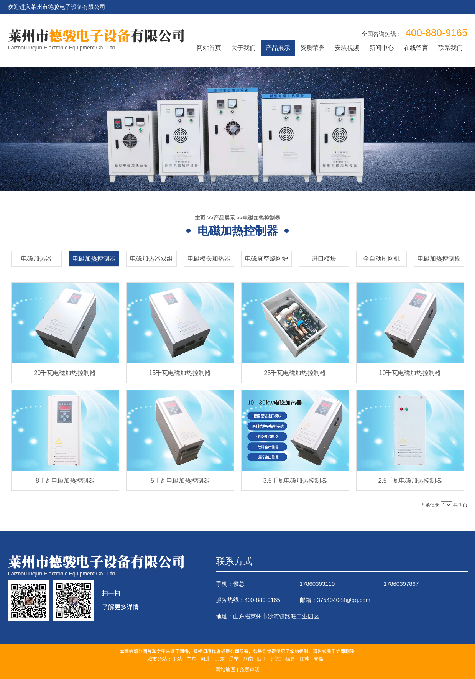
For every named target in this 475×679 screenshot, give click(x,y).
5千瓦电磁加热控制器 (180, 480)
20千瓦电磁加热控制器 (65, 373)
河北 (205, 659)
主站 (177, 659)
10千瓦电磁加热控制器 (410, 373)
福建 (290, 659)
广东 (191, 659)
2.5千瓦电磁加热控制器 (410, 480)
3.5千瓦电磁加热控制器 (295, 480)
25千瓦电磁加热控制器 (295, 373)
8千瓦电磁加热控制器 (65, 480)
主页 (200, 218)
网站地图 (225, 669)
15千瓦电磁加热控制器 (180, 373)
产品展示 (224, 218)
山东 (220, 659)
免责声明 (250, 669)
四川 (262, 659)
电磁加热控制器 (261, 218)
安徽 (319, 659)
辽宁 (234, 659)
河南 (248, 659)
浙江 (276, 659)
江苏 (304, 659)
